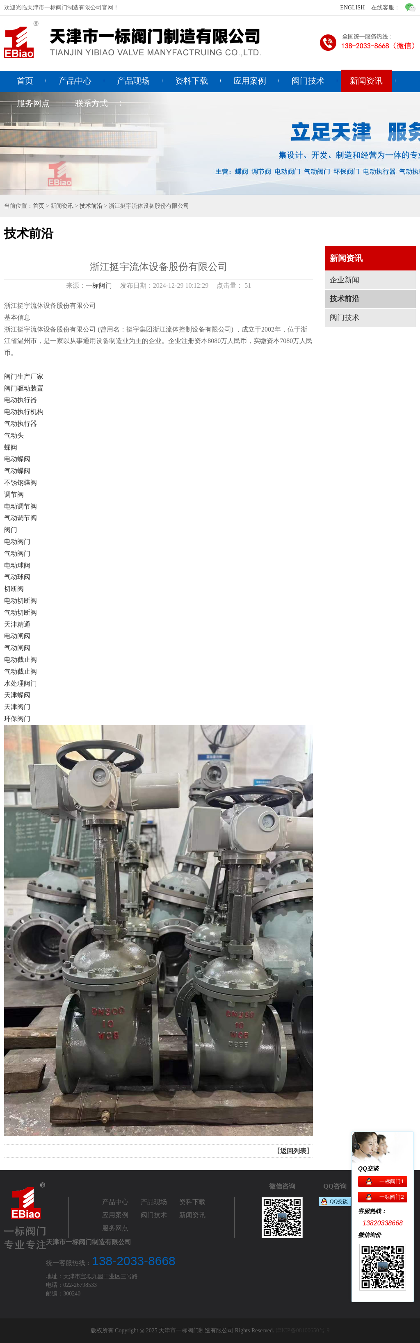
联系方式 (91, 103)
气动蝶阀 (17, 470)
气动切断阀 (20, 612)
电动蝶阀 (17, 458)
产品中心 (75, 80)
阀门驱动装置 (23, 388)
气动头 (14, 435)
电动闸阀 (17, 635)
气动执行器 (20, 423)
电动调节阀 (20, 506)
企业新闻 (344, 280)
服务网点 (33, 103)
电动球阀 (17, 565)
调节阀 (14, 494)
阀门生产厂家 (23, 376)
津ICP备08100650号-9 (302, 1330)
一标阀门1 (391, 1181)
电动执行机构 (23, 411)
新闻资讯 (366, 80)
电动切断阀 (20, 600)
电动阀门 (17, 541)
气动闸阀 (17, 647)
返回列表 (293, 1151)
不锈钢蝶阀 (20, 482)
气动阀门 (17, 553)
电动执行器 (20, 399)
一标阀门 (99, 285)
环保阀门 (17, 718)
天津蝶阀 (17, 694)
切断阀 (14, 588)
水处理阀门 (20, 683)
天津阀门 (17, 706)
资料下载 (191, 80)
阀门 (10, 529)
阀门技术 (308, 80)
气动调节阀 (20, 517)
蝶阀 (10, 447)
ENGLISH (352, 8)
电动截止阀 (20, 659)
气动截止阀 (20, 671)
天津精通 (17, 624)
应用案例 (249, 80)
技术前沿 (91, 206)
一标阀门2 (391, 1197)
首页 (25, 80)
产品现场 (133, 80)
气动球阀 (17, 576)
